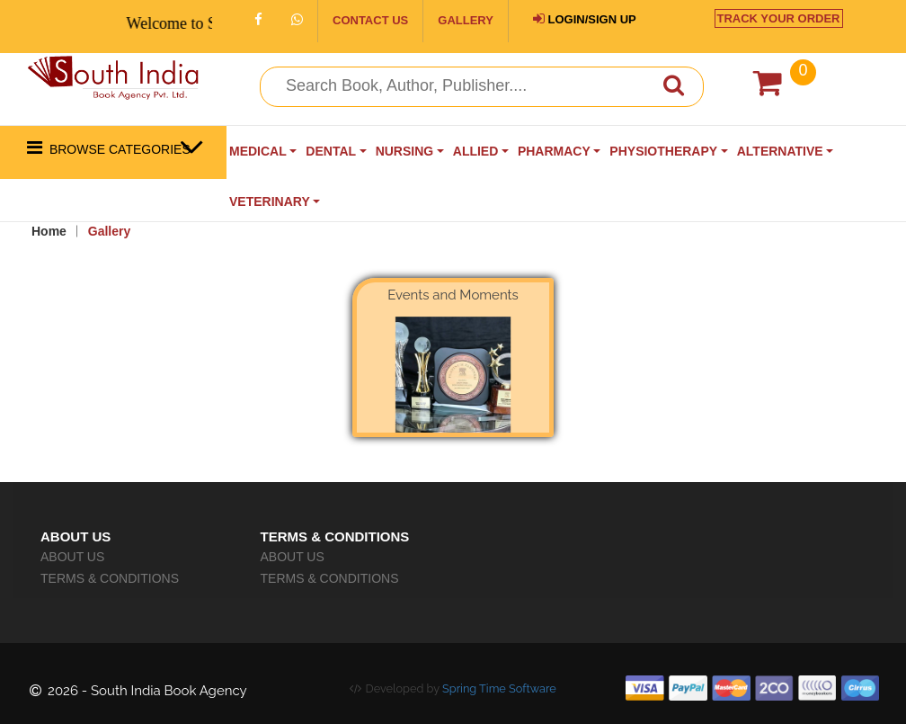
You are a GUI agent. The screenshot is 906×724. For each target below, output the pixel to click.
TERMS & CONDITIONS (109, 578)
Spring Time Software (499, 688)
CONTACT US (370, 20)
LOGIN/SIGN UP (584, 19)
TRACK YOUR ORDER (778, 18)
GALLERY (465, 20)
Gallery (109, 231)
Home (49, 231)
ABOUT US (72, 557)
